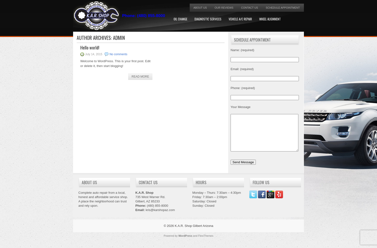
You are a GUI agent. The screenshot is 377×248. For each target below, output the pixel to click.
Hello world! (89, 47)
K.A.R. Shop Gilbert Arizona (194, 233)
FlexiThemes (205, 243)
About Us (200, 7)
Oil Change (180, 19)
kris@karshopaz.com (160, 217)
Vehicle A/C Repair (240, 19)
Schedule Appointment (283, 7)
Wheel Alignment (270, 19)
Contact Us (249, 7)
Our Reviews (223, 7)
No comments (118, 54)
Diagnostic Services (208, 19)
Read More (140, 76)
